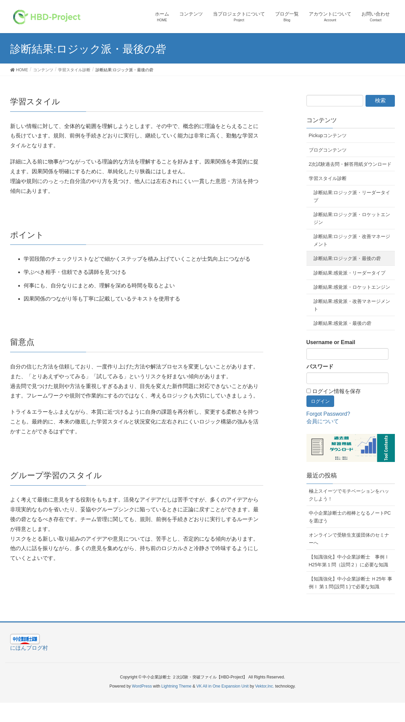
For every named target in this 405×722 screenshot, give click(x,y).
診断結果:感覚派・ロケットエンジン (352, 287)
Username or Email (330, 342)
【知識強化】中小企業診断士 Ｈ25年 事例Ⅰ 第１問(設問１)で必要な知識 (350, 582)
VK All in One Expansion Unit (222, 686)
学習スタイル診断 (328, 178)
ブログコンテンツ (328, 150)
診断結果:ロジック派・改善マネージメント (352, 240)
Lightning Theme (176, 686)
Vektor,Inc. (264, 686)
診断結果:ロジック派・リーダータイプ (352, 196)
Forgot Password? (328, 414)
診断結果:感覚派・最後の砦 (343, 323)
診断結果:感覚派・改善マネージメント (352, 305)
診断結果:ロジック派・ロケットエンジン (352, 218)
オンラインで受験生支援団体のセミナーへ (349, 538)
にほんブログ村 (29, 648)
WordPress (142, 686)
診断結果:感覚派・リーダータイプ (350, 273)
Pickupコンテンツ (328, 135)
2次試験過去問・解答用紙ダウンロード (350, 164)
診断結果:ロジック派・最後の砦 (347, 258)
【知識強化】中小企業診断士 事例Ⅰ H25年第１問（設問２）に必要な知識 (349, 560)
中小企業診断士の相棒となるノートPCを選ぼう (350, 516)
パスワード (319, 366)
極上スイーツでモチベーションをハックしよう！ (349, 494)
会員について (322, 421)
